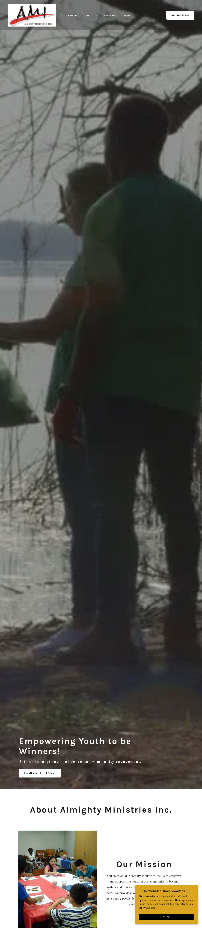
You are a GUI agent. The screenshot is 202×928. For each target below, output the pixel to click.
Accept (167, 917)
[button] (128, 16)
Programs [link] (110, 15)
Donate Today (180, 15)
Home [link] (73, 15)
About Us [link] (91, 15)
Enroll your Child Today (40, 773)
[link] (32, 15)
